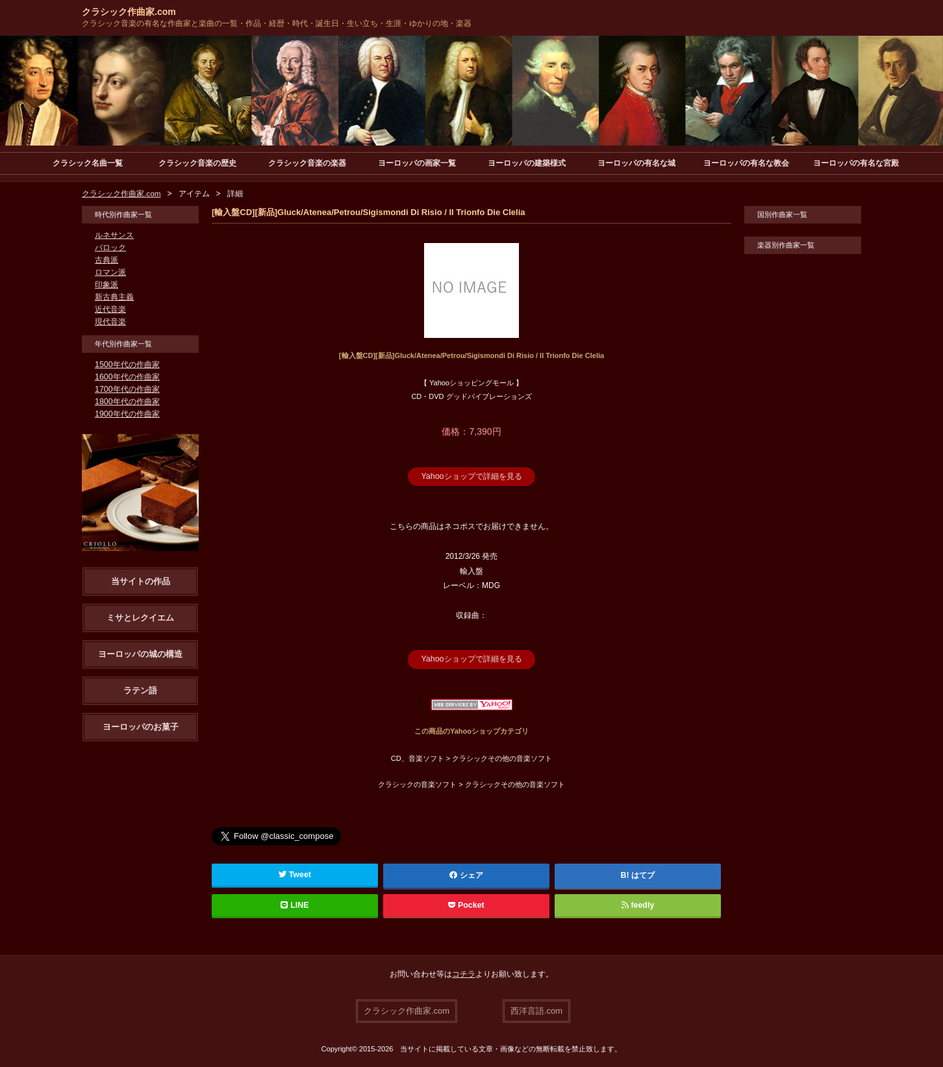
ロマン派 (110, 272)
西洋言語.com (536, 1009)
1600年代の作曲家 (127, 376)
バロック (110, 247)
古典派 (106, 259)
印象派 (106, 284)
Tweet (295, 873)
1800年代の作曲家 (127, 401)
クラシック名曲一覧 (88, 163)
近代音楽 (110, 309)
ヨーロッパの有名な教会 (746, 163)
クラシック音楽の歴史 (197, 163)
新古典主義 (114, 297)
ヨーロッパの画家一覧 (417, 163)
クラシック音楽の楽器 (307, 163)
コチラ (463, 972)
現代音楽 (110, 321)
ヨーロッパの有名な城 (636, 163)
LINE (294, 903)
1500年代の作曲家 (127, 364)
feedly (637, 903)
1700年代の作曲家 (127, 389)
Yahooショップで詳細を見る (471, 476)
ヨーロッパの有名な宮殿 (856, 163)
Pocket (466, 903)
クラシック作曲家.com (129, 11)
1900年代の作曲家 (127, 413)
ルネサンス (114, 235)
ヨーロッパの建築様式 (527, 163)
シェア (466, 874)
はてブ (643, 874)
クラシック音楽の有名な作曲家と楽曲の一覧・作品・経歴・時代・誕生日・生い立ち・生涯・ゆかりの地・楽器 (277, 23)
